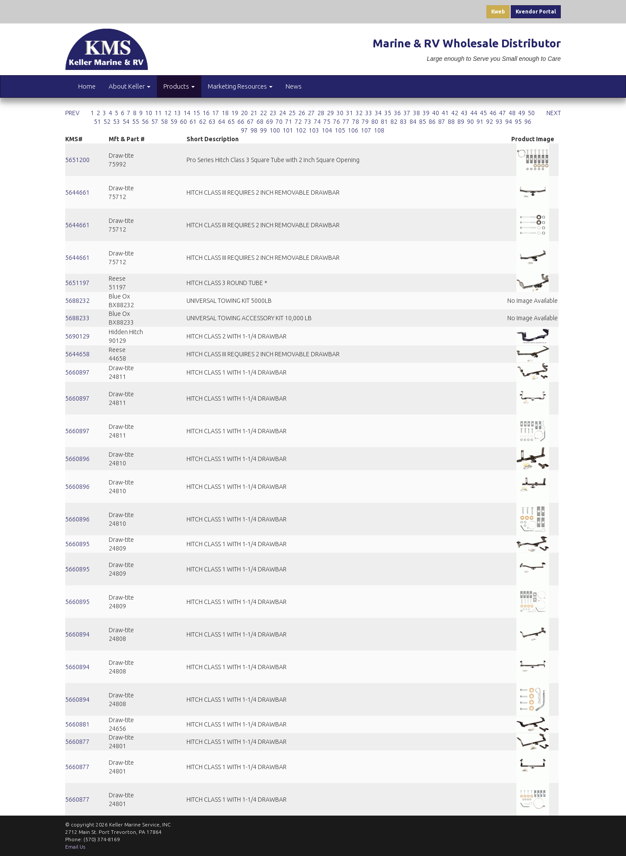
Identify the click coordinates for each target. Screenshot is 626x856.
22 (263, 112)
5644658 (77, 354)
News (294, 86)
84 (413, 121)
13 (177, 112)
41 (445, 112)
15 (196, 112)
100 (275, 130)
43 (464, 112)
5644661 (77, 192)
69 (269, 121)
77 (346, 121)
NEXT (553, 112)
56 (145, 121)
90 (470, 121)
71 (288, 121)
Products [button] (179, 86)
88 (451, 121)
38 (416, 112)
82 (393, 121)
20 (244, 112)
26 (301, 112)
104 (327, 130)
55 (135, 121)
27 (311, 112)
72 (298, 121)
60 (183, 121)
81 (384, 121)
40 (435, 112)
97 (244, 130)
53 (116, 121)
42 (454, 112)
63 (212, 121)
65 (231, 121)
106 (353, 130)
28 (320, 112)
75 (326, 121)
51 (97, 121)
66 (240, 121)
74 (317, 121)
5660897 (77, 372)
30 (339, 112)
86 (432, 121)
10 (148, 112)
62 (202, 121)
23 (273, 112)
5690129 (77, 336)
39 (426, 112)
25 (292, 112)
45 (483, 112)
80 (374, 121)
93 (499, 121)
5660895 (77, 544)
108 (379, 130)
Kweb (498, 11)
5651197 (77, 282)
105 (340, 130)
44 (473, 112)
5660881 (77, 724)
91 (479, 121)
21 (253, 112)
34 (378, 112)
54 (126, 121)
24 (282, 112)
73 (307, 121)
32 (359, 112)
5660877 (77, 741)
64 (221, 121)
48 (512, 112)
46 (492, 112)
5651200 (77, 159)
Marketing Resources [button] (240, 86)
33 (368, 112)
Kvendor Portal (536, 11)
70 (279, 121)
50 (531, 112)
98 (253, 130)
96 (527, 121)
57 (154, 121)
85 (422, 121)
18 (225, 112)
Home (87, 86)
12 (167, 112)
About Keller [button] (129, 86)
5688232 (77, 300)
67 (250, 121)
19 (234, 112)
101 (288, 130)
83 (403, 121)
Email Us (75, 846)
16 (206, 112)
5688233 (77, 318)
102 (301, 130)
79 (365, 121)
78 (355, 121)
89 (460, 121)
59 (173, 121)
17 (215, 112)
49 (521, 112)
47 (502, 112)
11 (158, 112)
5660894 (77, 634)
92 (489, 121)
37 (406, 112)
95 (518, 121)
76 (336, 121)
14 (186, 112)
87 (441, 121)
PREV (72, 112)
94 (508, 121)
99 (263, 130)
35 (387, 112)
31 (349, 112)
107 (366, 130)
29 (330, 112)
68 (259, 121)
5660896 (77, 458)
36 (397, 112)
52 (106, 121)
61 (193, 121)
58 (164, 121)
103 (314, 130)
